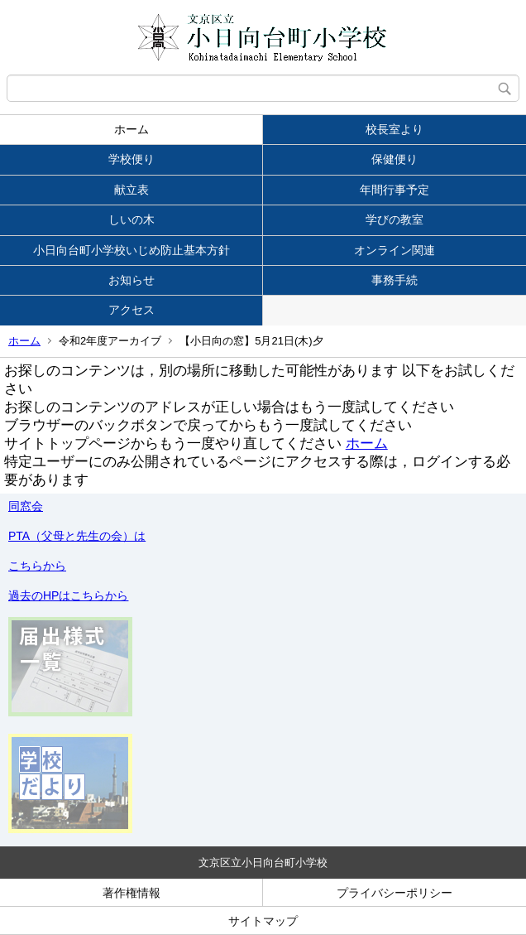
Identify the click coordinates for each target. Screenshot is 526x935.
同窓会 (25, 506)
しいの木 (131, 219)
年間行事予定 (394, 189)
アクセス (131, 309)
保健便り (394, 159)
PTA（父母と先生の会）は (77, 535)
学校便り (131, 159)
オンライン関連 (394, 250)
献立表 (131, 189)
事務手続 (394, 280)
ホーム (131, 129)
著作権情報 (131, 892)
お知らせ (131, 280)
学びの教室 (394, 219)
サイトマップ (263, 921)
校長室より (394, 129)
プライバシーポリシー (394, 892)
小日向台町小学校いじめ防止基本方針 (131, 250)
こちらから (37, 565)
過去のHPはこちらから (68, 595)
